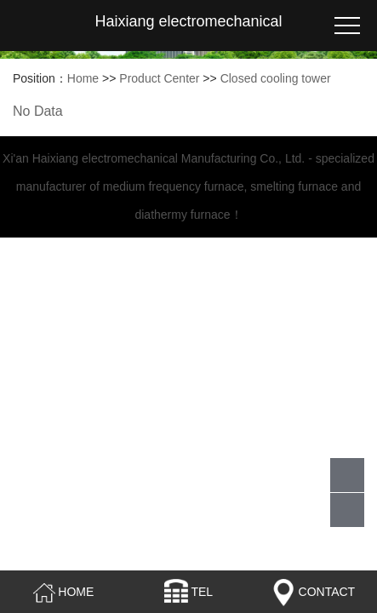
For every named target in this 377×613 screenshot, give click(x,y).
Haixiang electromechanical (188, 21)
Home (83, 78)
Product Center (159, 78)
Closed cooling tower (275, 78)
